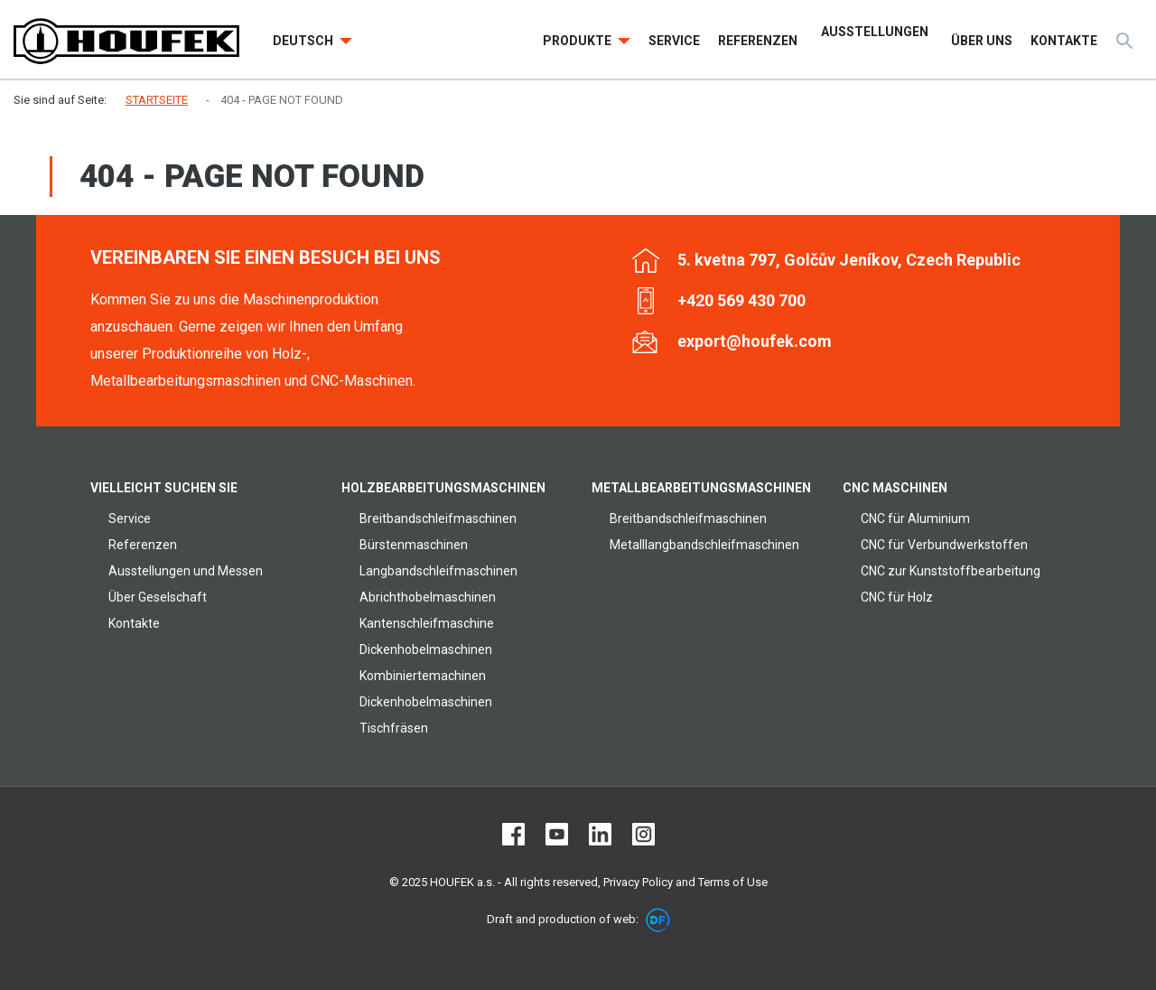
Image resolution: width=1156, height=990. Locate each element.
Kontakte (134, 623)
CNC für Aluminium (915, 518)
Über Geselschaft (157, 597)
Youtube (556, 834)
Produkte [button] (578, 40)
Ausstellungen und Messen (185, 571)
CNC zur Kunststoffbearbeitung (950, 571)
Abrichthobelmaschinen (427, 597)
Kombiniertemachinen (422, 675)
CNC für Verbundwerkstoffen (944, 544)
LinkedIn (600, 834)
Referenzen (142, 544)
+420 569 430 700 (741, 300)
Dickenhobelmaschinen (425, 649)
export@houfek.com (754, 341)
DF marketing (658, 920)
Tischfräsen (393, 728)
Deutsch (304, 40)
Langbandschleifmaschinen (438, 571)
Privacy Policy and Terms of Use (685, 882)
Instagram (643, 834)
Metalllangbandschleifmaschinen (704, 544)
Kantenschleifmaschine (426, 623)
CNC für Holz (897, 597)
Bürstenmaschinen (413, 544)
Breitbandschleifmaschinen (438, 518)
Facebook (513, 834)
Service (129, 518)
